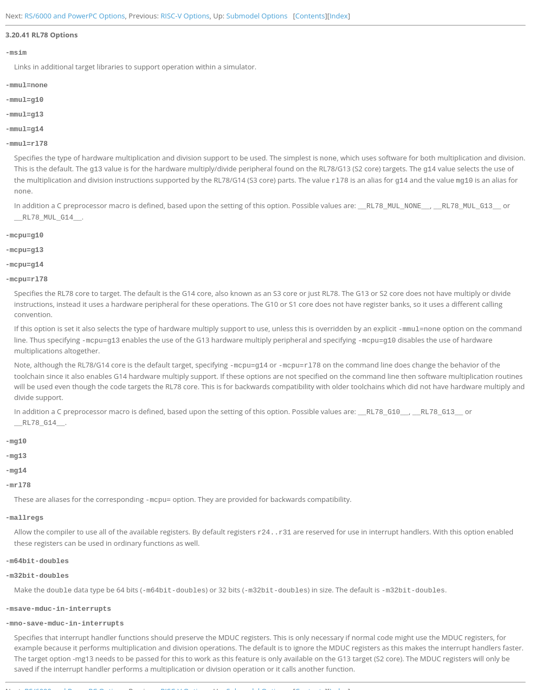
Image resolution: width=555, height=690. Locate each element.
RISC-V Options (184, 16)
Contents (310, 16)
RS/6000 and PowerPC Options (74, 16)
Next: (14, 16)
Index (339, 16)
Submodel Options (257, 16)
